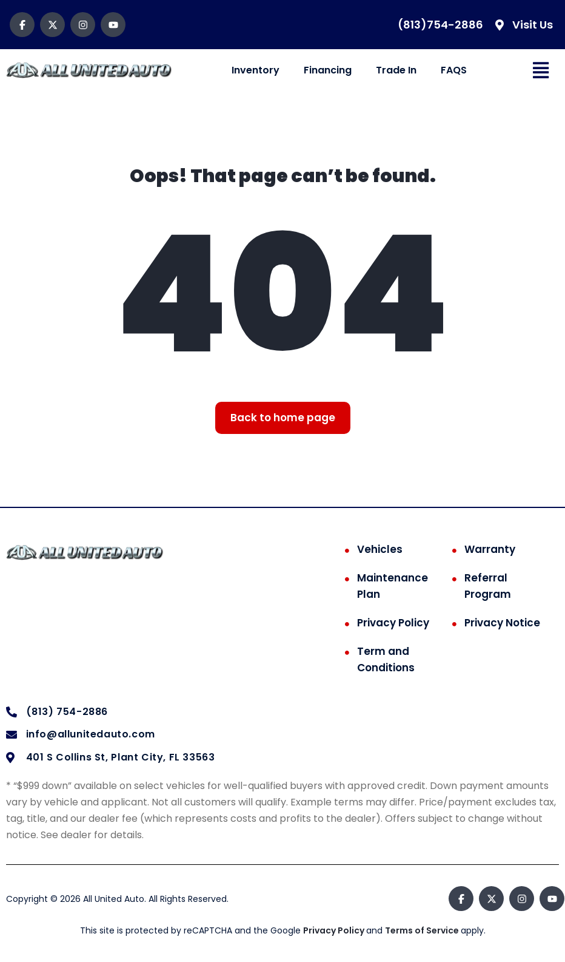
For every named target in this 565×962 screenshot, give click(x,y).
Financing (328, 70)
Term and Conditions (386, 659)
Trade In (396, 70)
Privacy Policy (393, 622)
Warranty (489, 549)
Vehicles (380, 549)
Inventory (255, 70)
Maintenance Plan (392, 586)
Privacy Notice (502, 622)
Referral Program (487, 586)
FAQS (454, 70)
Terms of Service (423, 930)
